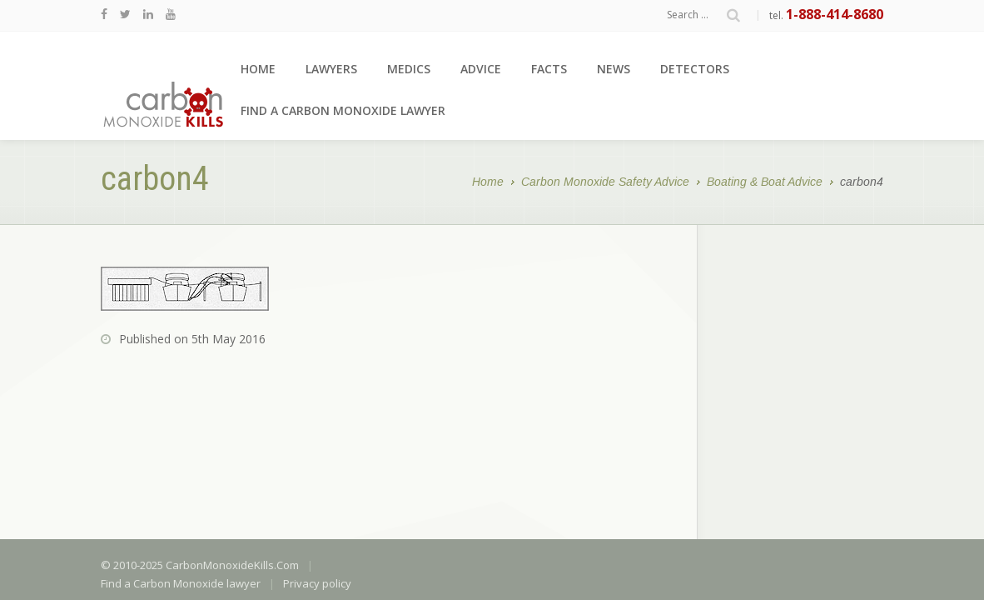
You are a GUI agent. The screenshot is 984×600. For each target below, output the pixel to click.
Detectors (694, 69)
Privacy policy (317, 460)
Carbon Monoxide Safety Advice (605, 183)
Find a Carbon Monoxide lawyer (343, 110)
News (613, 69)
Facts (549, 69)
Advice (480, 69)
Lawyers (331, 69)
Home (258, 69)
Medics (408, 69)
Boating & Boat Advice (764, 183)
